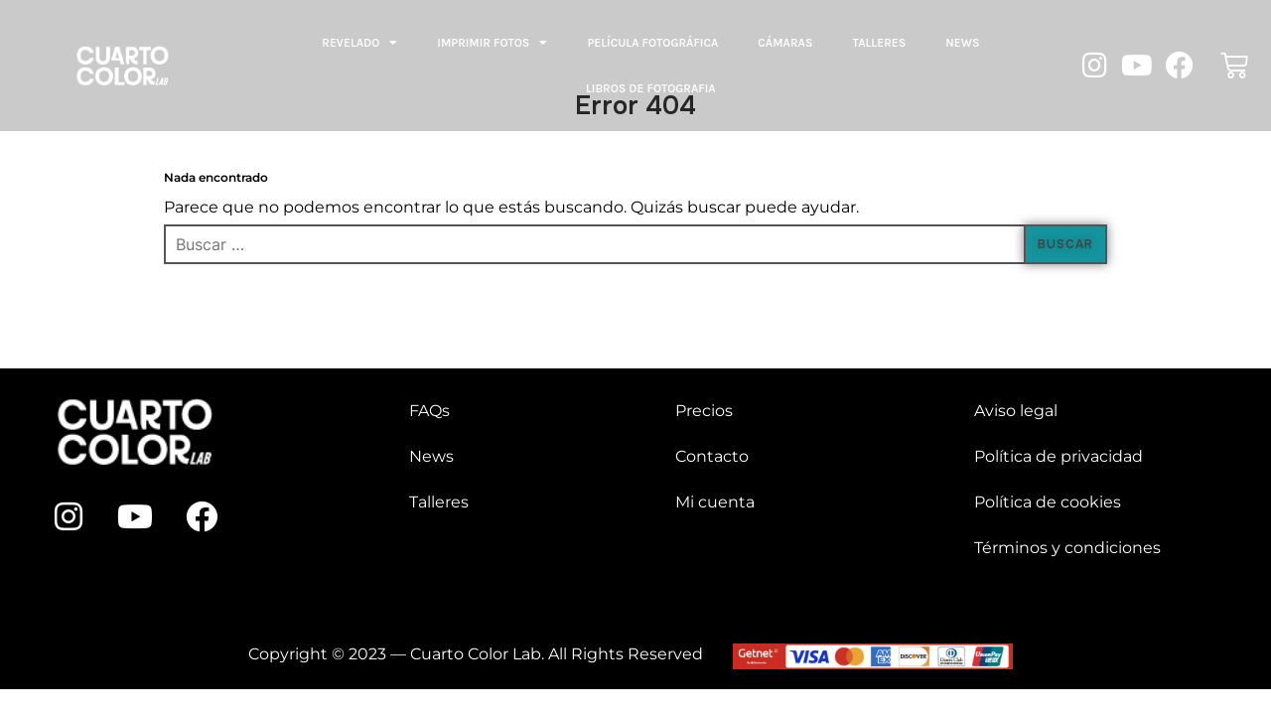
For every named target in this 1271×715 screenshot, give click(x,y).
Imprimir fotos (492, 43)
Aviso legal (1016, 410)
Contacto (712, 456)
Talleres (879, 43)
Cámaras (785, 43)
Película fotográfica (652, 43)
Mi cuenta (715, 502)
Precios (704, 410)
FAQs (429, 410)
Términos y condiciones (1067, 547)
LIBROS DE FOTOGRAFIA (651, 88)
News (962, 43)
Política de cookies (1047, 502)
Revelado (359, 43)
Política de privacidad (1058, 456)
